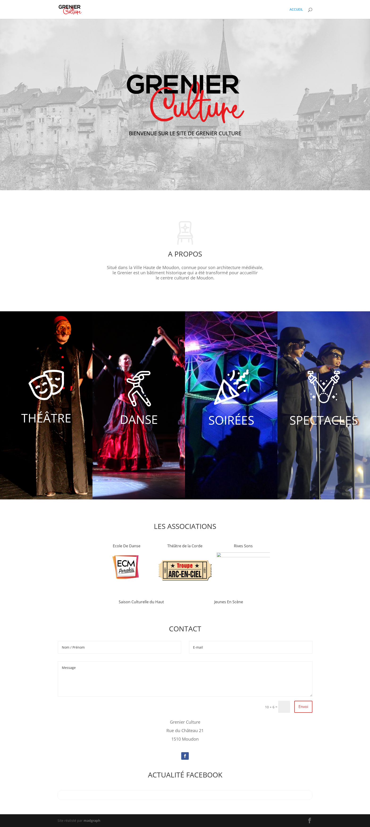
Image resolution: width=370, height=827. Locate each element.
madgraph (92, 820)
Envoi (303, 706)
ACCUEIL (296, 10)
